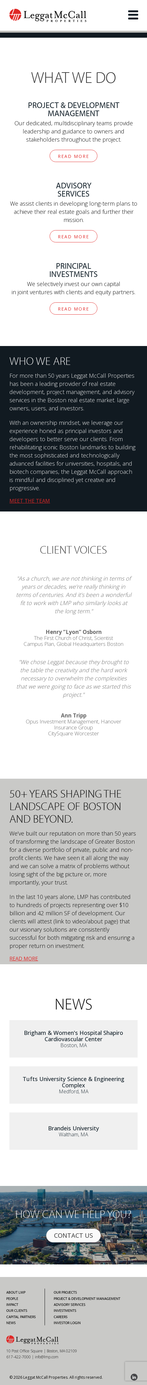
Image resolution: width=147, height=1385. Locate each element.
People (12, 1298)
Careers (61, 1317)
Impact (12, 1304)
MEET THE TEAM (29, 500)
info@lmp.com (46, 1357)
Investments (65, 1310)
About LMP (15, 1292)
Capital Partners (21, 1317)
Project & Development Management (87, 1298)
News (11, 1323)
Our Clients (16, 1310)
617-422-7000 (18, 1357)
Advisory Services (69, 1304)
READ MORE (73, 156)
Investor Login (67, 1323)
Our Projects (65, 1292)
